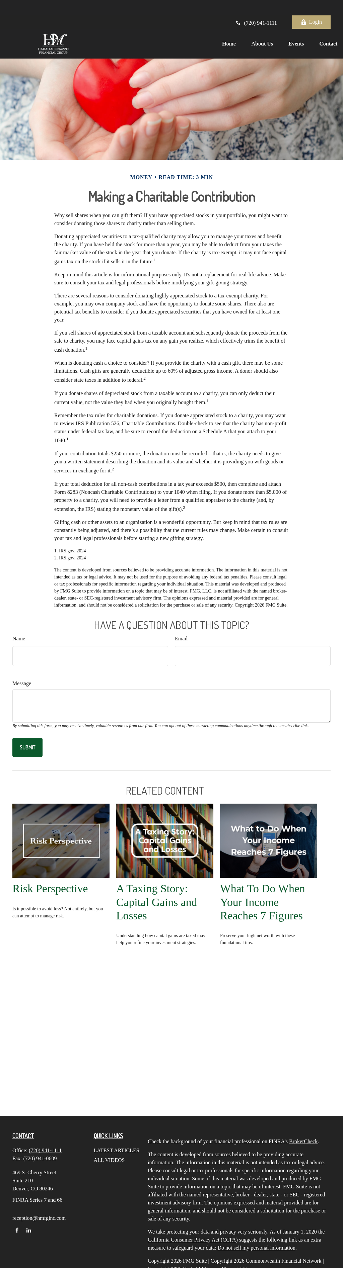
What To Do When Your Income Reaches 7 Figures (262, 902)
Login (311, 7)
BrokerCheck (303, 1141)
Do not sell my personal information (256, 1248)
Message (21, 683)
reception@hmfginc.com (39, 1218)
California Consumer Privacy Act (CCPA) (193, 1240)
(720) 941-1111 (256, 7)
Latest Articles (116, 1150)
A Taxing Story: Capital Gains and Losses (156, 902)
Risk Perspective (50, 888)
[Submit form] (27, 747)
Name (18, 638)
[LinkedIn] (28, 1230)
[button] (219, 28)
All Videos (109, 1160)
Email (181, 638)
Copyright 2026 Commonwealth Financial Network (266, 1261)
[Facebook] (16, 1230)
